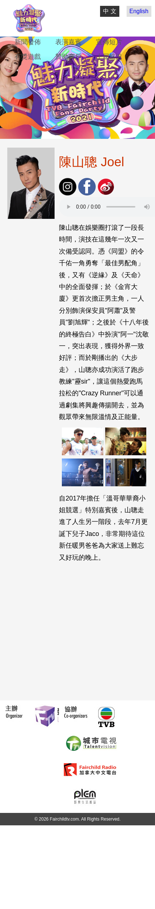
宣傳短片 (109, 42)
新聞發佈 (28, 42)
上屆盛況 (109, 56)
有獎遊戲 (28, 56)
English (139, 11)
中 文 (109, 11)
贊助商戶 (68, 56)
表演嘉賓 (68, 42)
